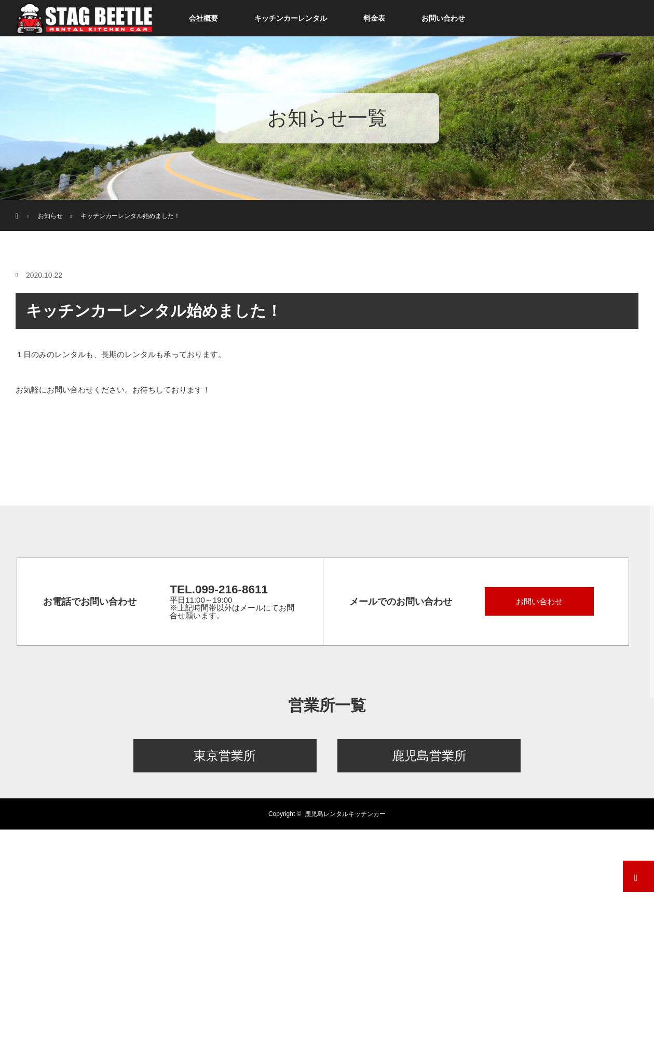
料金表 (374, 18)
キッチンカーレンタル (290, 18)
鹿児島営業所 (429, 756)
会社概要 (203, 18)
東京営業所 (225, 756)
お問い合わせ (443, 18)
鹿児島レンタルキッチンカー (345, 814)
